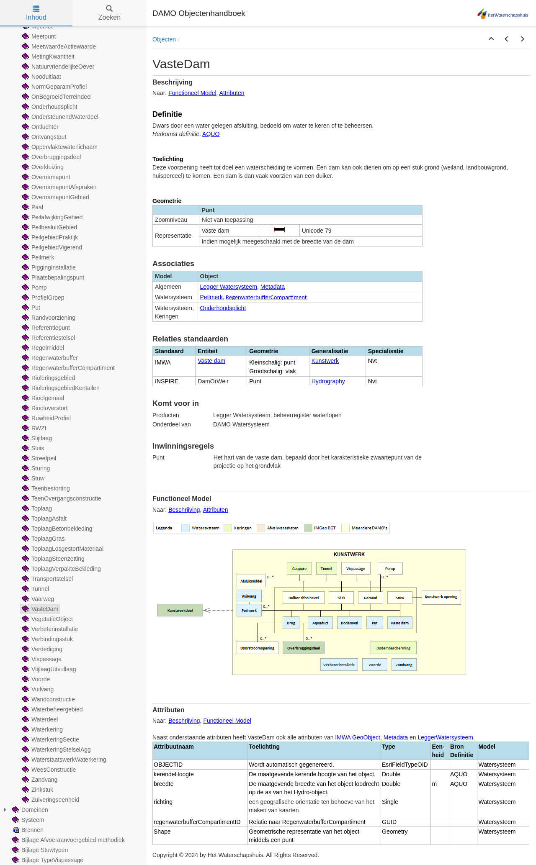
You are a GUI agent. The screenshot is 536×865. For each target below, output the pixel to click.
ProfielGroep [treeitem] (42, 298)
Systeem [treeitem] (27, 820)
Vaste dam (211, 360)
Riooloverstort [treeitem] (44, 408)
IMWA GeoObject (357, 737)
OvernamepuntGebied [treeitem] (55, 197)
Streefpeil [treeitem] (38, 458)
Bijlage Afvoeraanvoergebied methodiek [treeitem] (67, 840)
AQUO (210, 134)
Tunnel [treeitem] (35, 589)
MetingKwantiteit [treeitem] (48, 56)
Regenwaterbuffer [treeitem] (49, 358)
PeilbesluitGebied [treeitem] (49, 227)
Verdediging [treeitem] (41, 649)
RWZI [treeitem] (33, 428)
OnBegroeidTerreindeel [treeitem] (56, 97)
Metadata (272, 286)
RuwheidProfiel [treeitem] (46, 418)
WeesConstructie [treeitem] (48, 770)
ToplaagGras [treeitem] (42, 539)
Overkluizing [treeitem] (42, 167)
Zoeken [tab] (109, 13)
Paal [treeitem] (32, 207)
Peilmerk (211, 297)
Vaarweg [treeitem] (37, 599)
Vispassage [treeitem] (41, 659)
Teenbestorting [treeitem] (45, 488)
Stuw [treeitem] (32, 478)
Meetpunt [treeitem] (38, 36)
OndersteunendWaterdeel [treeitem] (59, 117)
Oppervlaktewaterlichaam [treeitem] (59, 147)
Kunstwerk (325, 360)
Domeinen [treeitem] (29, 810)
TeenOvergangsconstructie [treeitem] (61, 498)
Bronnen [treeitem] (27, 830)
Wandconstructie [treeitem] (48, 699)
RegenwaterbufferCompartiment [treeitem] (68, 368)
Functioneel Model (192, 93)
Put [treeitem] (30, 308)
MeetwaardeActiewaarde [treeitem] (58, 46)
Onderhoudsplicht (223, 308)
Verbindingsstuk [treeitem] (47, 639)
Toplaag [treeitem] (36, 508)
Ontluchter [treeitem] (40, 127)
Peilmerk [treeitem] (37, 257)
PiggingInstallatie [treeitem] (48, 267)
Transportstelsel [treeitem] (47, 579)
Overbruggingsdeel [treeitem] (51, 157)
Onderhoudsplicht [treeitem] (49, 107)
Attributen (232, 93)
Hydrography (328, 381)
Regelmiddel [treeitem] (42, 348)
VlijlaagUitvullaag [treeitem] (48, 669)
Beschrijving (184, 509)
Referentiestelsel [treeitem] (48, 338)
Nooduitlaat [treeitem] (41, 77)
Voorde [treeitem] (35, 679)
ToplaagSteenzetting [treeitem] (53, 559)
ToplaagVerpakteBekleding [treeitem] (61, 569)
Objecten (164, 39)
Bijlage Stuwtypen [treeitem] (39, 850)
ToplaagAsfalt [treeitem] (44, 518)
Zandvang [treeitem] (39, 780)
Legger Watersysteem (228, 286)
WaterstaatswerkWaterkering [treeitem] (63, 760)
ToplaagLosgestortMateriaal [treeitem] (62, 549)
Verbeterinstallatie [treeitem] (49, 629)
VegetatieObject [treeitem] (47, 619)
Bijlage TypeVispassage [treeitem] (46, 860)
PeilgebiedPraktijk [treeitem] (49, 237)
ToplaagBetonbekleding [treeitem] (57, 529)
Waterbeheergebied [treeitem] (51, 709)
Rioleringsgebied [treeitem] (48, 378)
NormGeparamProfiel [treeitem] (54, 87)
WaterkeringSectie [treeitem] (50, 739)
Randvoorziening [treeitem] (48, 318)
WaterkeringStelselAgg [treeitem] (56, 749)
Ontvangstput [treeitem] (43, 137)
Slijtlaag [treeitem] (36, 438)
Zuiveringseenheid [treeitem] (50, 800)
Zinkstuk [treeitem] (37, 790)
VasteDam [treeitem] (39, 609)
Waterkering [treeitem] (42, 729)
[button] (491, 39)
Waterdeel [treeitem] (39, 719)
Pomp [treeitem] (34, 287)
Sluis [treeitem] (32, 448)
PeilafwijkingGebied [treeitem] (51, 217)
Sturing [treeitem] (35, 468)
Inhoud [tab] (36, 13)
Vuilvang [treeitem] (37, 689)
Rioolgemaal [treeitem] (42, 398)
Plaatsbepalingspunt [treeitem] (52, 277)
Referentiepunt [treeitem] (45, 328)
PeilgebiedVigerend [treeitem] (51, 247)
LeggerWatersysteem (446, 737)
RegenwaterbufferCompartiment (266, 297)
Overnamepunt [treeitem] (45, 177)
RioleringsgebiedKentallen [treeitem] (60, 388)
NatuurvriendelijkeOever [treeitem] (57, 67)
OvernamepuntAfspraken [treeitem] (59, 187)
